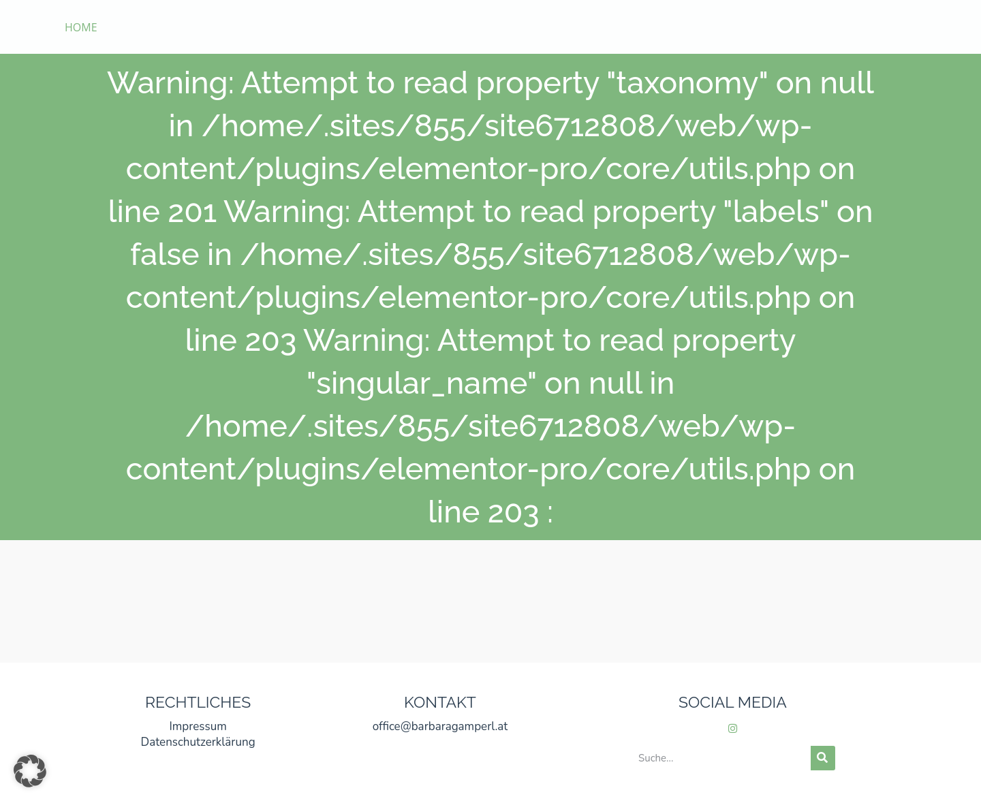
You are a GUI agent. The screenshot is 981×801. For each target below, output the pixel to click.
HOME (81, 27)
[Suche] (823, 758)
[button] (30, 771)
